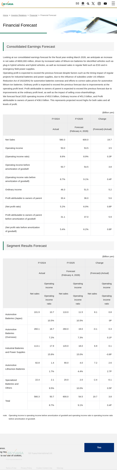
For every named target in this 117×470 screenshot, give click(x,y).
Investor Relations (19, 15)
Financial (33, 15)
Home (5, 15)
